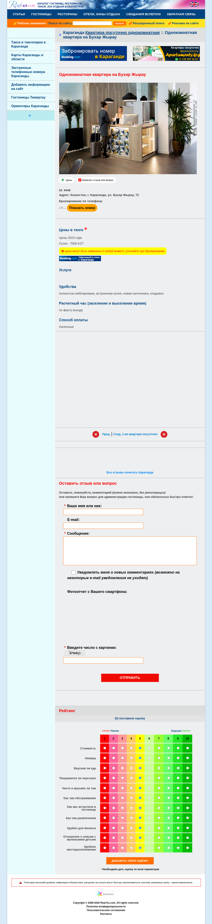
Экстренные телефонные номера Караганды (28, 72)
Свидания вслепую (143, 14)
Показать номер (82, 208)
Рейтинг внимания (32, 23)
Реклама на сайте (185, 23)
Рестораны (67, 14)
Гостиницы (41, 14)
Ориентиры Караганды (30, 106)
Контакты (106, 913)
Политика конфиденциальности (106, 906)
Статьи (19, 14)
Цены (69, 180)
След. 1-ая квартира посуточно (135, 434)
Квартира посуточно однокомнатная (122, 32)
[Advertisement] (130, 379)
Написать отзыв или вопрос (98, 180)
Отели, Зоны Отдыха (101, 14)
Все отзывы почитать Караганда (130, 472)
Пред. (106, 434)
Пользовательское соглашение (106, 910)
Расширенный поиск (148, 23)
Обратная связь (181, 14)
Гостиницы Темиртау (28, 97)
